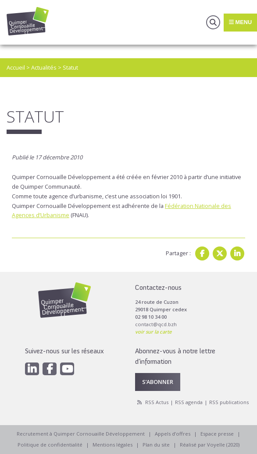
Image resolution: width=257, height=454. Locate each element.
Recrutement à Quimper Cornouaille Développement (81, 433)
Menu (240, 22)
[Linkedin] (32, 368)
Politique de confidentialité (50, 444)
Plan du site (156, 444)
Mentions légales (112, 444)
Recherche (213, 22)
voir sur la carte (153, 331)
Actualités (44, 67)
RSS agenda (189, 402)
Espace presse (217, 433)
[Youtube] (67, 368)
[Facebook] (50, 368)
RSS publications (229, 402)
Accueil (16, 67)
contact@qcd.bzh (156, 324)
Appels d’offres (172, 433)
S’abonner (157, 382)
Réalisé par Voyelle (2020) (209, 444)
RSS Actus (156, 402)
